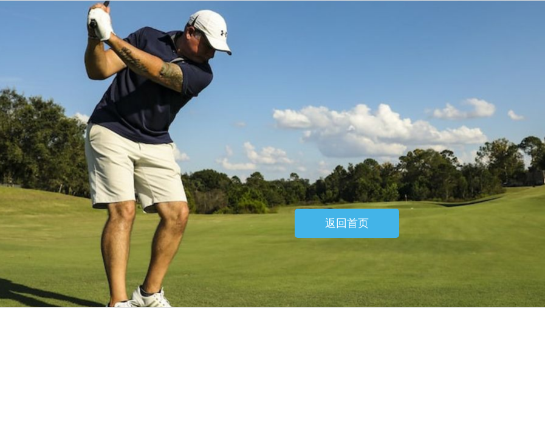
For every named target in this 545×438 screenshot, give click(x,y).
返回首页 (347, 223)
